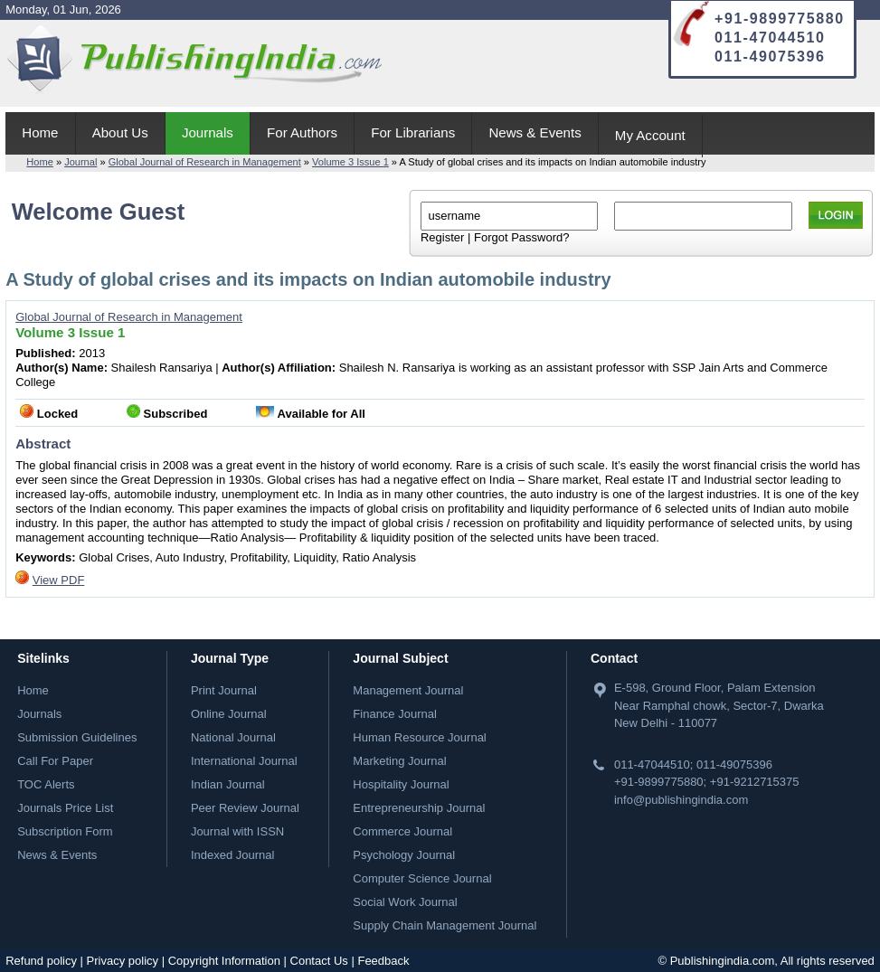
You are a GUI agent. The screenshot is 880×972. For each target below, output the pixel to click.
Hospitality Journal (401, 784)
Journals (207, 132)
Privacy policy (122, 960)
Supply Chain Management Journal (444, 925)
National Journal (233, 737)
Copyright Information (224, 960)
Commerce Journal (402, 831)
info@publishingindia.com (681, 800)
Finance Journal (395, 714)
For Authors (302, 132)
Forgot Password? (522, 237)
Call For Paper (55, 761)
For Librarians (413, 132)
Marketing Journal (399, 761)
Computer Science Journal (422, 878)
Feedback (383, 960)
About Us (120, 132)
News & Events (534, 132)
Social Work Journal (405, 902)
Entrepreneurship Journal (419, 808)
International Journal (244, 761)
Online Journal (229, 714)
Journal (80, 161)
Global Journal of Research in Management (205, 161)
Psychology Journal (404, 855)
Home (40, 132)
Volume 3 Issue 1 (350, 161)
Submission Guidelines (77, 737)
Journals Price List (65, 808)
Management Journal (408, 690)
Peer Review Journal (245, 808)
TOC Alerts (45, 784)
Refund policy (41, 960)
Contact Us (319, 960)
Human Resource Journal (419, 737)
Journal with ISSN (237, 831)
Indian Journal (228, 784)
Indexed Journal (233, 855)
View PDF (59, 580)
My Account (650, 135)
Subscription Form (64, 831)
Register (442, 237)
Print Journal (224, 690)
